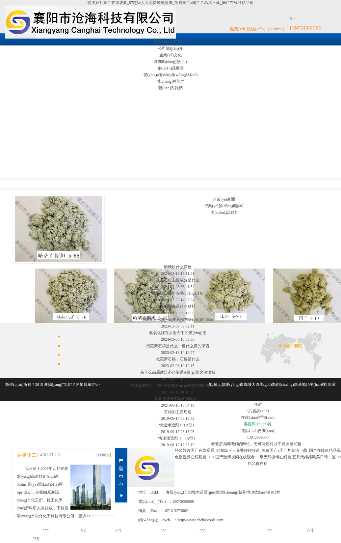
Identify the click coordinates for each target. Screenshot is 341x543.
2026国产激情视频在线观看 (231, 457)
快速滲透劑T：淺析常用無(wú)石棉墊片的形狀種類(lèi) (177, 385)
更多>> (84, 516)
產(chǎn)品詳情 (224, 212)
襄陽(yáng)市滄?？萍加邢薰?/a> (72, 384)
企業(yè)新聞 (224, 199)
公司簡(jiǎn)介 (170, 48)
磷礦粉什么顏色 (178, 267)
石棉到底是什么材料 (178, 306)
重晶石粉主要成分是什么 (177, 280)
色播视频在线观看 (190, 457)
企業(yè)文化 (170, 55)
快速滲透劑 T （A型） (177, 438)
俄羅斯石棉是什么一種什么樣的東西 (177, 346)
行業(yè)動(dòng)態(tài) (223, 206)
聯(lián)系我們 (170, 88)
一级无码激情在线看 (273, 457)
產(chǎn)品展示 (170, 68)
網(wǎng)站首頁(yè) (171, 42)
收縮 (258, 404)
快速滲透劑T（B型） (177, 425)
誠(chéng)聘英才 (171, 81)
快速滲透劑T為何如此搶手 (177, 398)
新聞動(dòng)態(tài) (170, 61)
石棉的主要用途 (178, 412)
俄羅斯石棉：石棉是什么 (177, 359)
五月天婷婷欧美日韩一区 (314, 457)
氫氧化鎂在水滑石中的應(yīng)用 (177, 332)
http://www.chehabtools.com (200, 520)
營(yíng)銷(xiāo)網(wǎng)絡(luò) (171, 74)
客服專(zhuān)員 (258, 424)
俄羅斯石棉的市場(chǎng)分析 (178, 293)
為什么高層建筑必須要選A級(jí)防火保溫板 (177, 372)
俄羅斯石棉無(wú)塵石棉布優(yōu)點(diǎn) (178, 319)
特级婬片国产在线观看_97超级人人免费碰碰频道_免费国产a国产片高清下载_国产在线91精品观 (170, 2)
